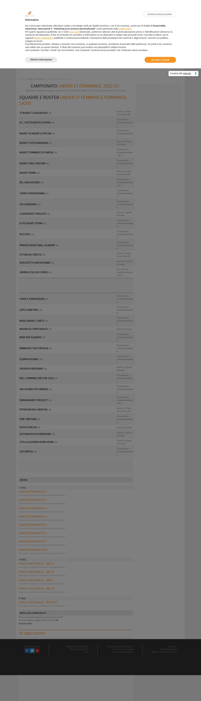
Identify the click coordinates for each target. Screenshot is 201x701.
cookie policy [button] (125, 28)
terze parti (74, 32)
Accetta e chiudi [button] (160, 59)
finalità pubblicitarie (43, 38)
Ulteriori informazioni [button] (41, 59)
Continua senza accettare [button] (159, 14)
